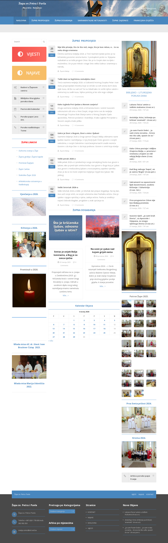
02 (51, 192)
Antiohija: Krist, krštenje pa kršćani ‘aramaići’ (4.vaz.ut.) (143, 118)
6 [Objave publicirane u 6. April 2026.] (53, 324)
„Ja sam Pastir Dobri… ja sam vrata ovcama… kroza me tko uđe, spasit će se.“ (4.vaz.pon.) (142, 134)
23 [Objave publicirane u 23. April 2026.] (84, 333)
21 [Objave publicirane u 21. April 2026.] (64, 333)
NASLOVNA (21, 20)
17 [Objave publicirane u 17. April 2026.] (94, 328)
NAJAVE (141, 494)
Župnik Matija (64, 71)
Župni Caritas (24, 169)
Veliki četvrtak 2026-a (68, 187)
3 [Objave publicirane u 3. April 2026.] (94, 320)
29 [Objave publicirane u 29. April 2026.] (74, 337)
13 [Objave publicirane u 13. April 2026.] (53, 328)
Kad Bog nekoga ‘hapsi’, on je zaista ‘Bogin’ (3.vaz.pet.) (143, 170)
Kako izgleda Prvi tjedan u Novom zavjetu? (78, 104)
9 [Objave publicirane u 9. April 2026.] (84, 324)
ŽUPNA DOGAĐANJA (63, 20)
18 (51, 84)
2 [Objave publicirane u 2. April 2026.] (84, 320)
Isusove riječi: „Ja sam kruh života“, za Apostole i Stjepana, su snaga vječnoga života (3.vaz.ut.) (142, 220)
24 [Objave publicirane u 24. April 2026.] (94, 333)
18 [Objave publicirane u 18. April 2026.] (104, 328)
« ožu (50, 340)
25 (51, 52)
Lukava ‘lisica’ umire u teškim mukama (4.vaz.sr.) (142, 105)
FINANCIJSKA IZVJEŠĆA (144, 20)
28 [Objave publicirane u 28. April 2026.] (64, 337)
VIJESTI (134, 494)
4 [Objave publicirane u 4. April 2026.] (104, 320)
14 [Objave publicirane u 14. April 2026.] (64, 328)
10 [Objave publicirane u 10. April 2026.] (94, 324)
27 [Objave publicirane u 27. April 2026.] (53, 337)
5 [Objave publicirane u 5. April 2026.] (114, 320)
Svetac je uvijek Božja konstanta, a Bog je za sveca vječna (65, 255)
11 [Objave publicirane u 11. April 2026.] (104, 324)
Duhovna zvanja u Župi (28, 150)
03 (51, 163)
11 (51, 109)
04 (51, 138)
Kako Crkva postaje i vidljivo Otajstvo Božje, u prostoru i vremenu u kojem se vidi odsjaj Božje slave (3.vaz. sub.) (143, 153)
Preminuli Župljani (26, 163)
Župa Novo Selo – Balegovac (142, 8)
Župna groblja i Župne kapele (31, 156)
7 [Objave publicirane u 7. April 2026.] (63, 324)
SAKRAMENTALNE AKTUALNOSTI (92, 20)
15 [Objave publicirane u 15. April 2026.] (74, 328)
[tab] (29, 89)
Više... (66, 295)
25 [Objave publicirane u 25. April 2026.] (104, 333)
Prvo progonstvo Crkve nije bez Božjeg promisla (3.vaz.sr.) (142, 203)
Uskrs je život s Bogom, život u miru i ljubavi (78, 133)
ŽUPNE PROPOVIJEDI (40, 20)
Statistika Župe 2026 (27, 175)
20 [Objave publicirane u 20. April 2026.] (53, 333)
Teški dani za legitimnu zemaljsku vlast (76, 79)
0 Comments (79, 71)
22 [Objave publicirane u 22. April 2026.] (74, 333)
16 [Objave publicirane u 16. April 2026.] (84, 328)
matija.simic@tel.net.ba (27, 530)
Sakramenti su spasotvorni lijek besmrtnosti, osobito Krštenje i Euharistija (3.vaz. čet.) (142, 186)
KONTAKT (150, 494)
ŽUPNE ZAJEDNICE (120, 20)
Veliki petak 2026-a (67, 158)
